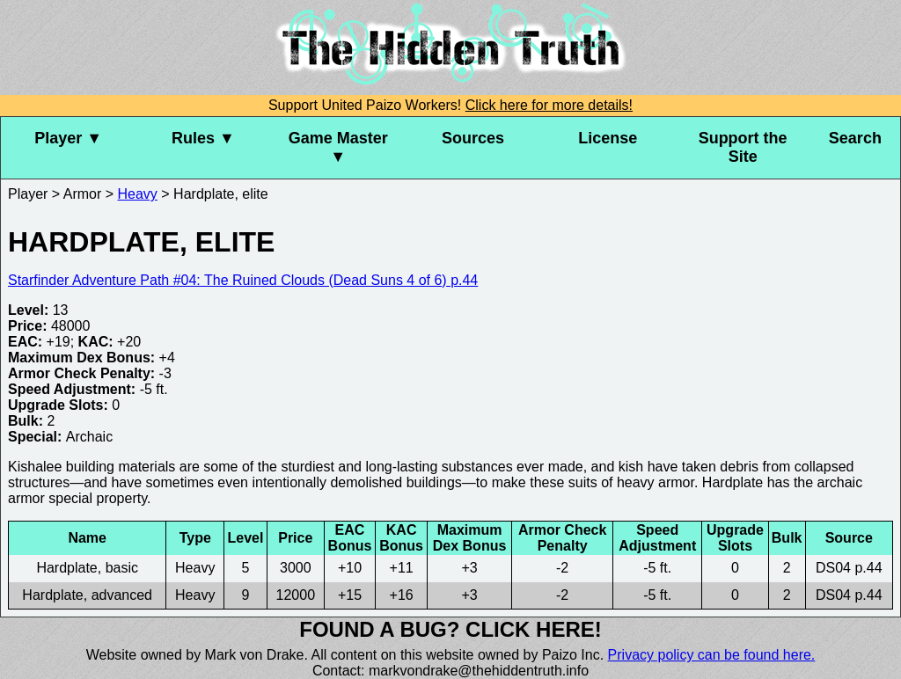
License (607, 138)
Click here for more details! (549, 105)
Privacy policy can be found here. (712, 654)
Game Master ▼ (338, 147)
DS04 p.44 (849, 567)
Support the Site (743, 147)
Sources (473, 138)
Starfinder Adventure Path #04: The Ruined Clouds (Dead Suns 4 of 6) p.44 (243, 280)
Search (855, 138)
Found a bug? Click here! (450, 629)
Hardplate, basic (87, 567)
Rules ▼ (203, 138)
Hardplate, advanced (87, 595)
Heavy (137, 193)
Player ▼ (68, 138)
